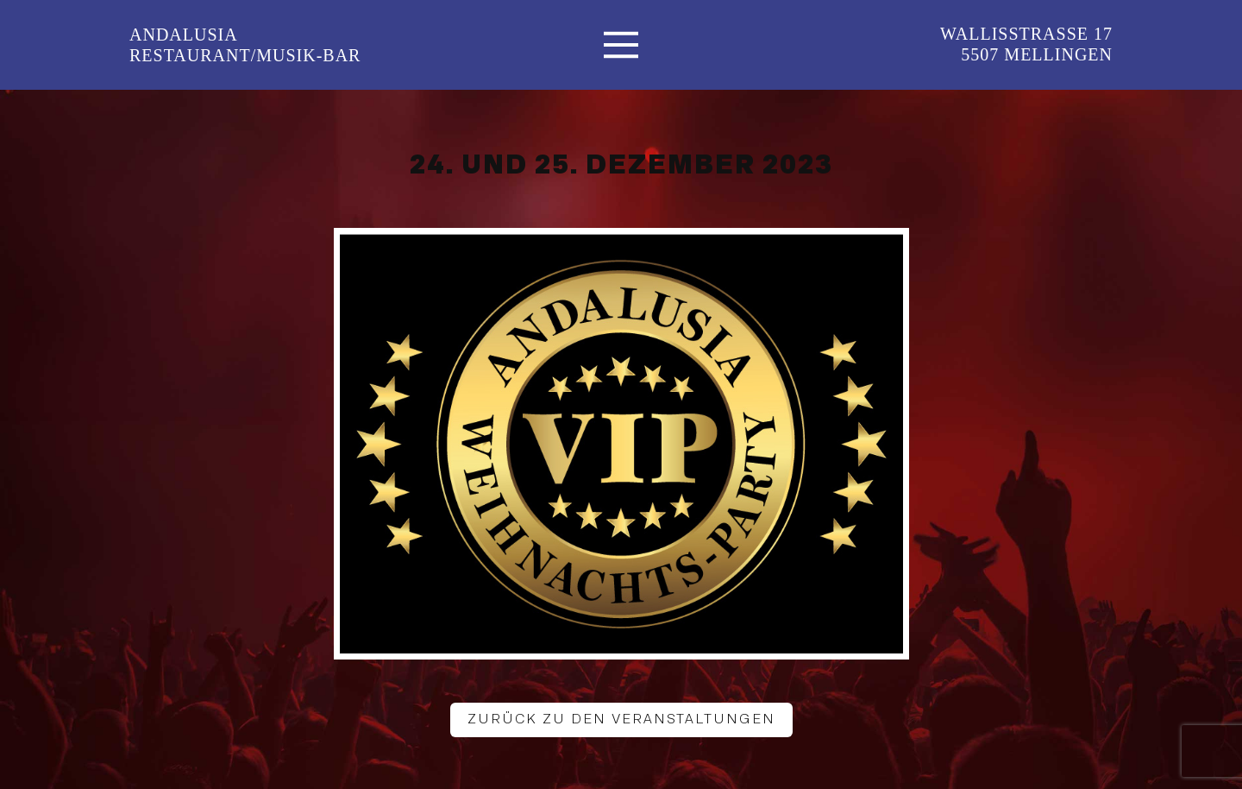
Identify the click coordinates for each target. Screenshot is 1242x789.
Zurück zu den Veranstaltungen (621, 719)
